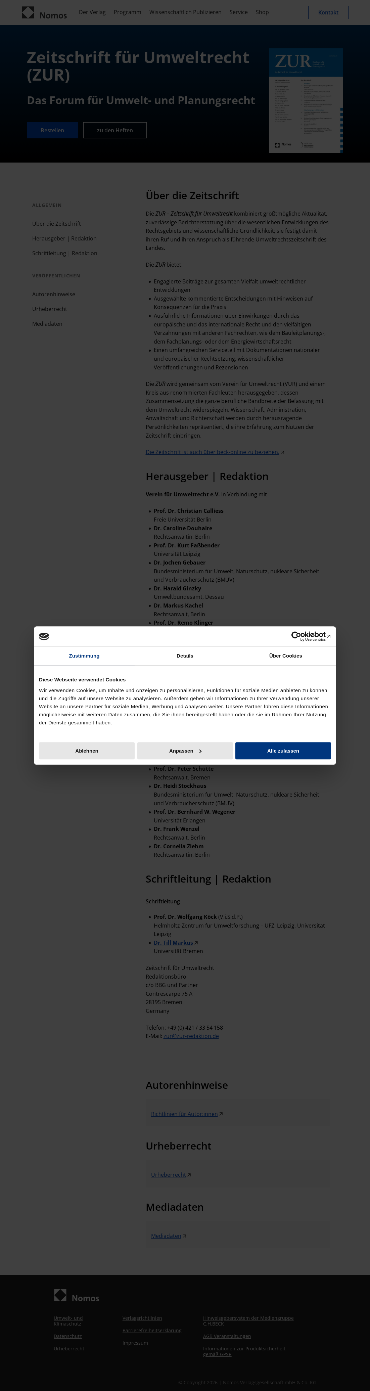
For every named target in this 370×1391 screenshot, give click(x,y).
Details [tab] (185, 656)
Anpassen (185, 751)
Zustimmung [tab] (84, 656)
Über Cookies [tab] (285, 656)
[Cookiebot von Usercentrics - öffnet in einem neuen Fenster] (301, 636)
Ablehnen (86, 751)
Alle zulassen (283, 751)
